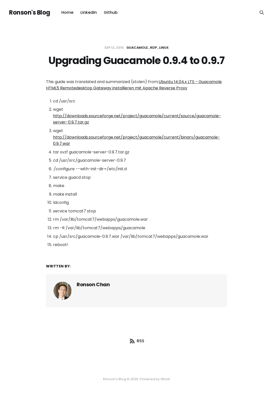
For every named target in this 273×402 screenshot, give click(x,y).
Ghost (165, 379)
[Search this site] (261, 12)
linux (164, 47)
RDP (153, 47)
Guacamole (137, 47)
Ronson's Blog (29, 13)
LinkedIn (88, 12)
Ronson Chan (93, 284)
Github (111, 12)
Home (67, 12)
